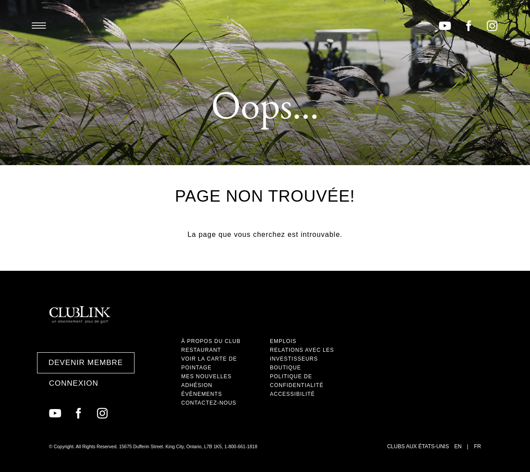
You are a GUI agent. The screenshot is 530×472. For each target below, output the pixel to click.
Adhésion (197, 385)
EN (458, 446)
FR (477, 446)
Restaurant (201, 350)
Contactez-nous (208, 403)
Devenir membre (86, 362)
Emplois (283, 341)
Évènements (201, 394)
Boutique (285, 368)
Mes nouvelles (206, 376)
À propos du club (211, 341)
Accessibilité (292, 394)
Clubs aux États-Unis (418, 446)
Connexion (73, 383)
